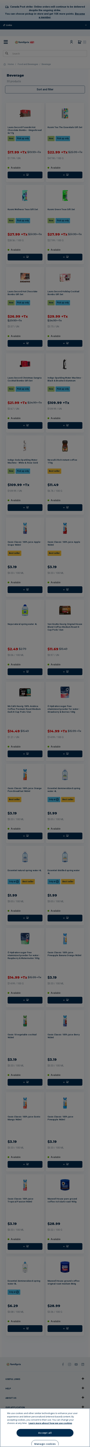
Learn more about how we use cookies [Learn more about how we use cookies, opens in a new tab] (50, 1423)
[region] (45, 1427)
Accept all (45, 1432)
